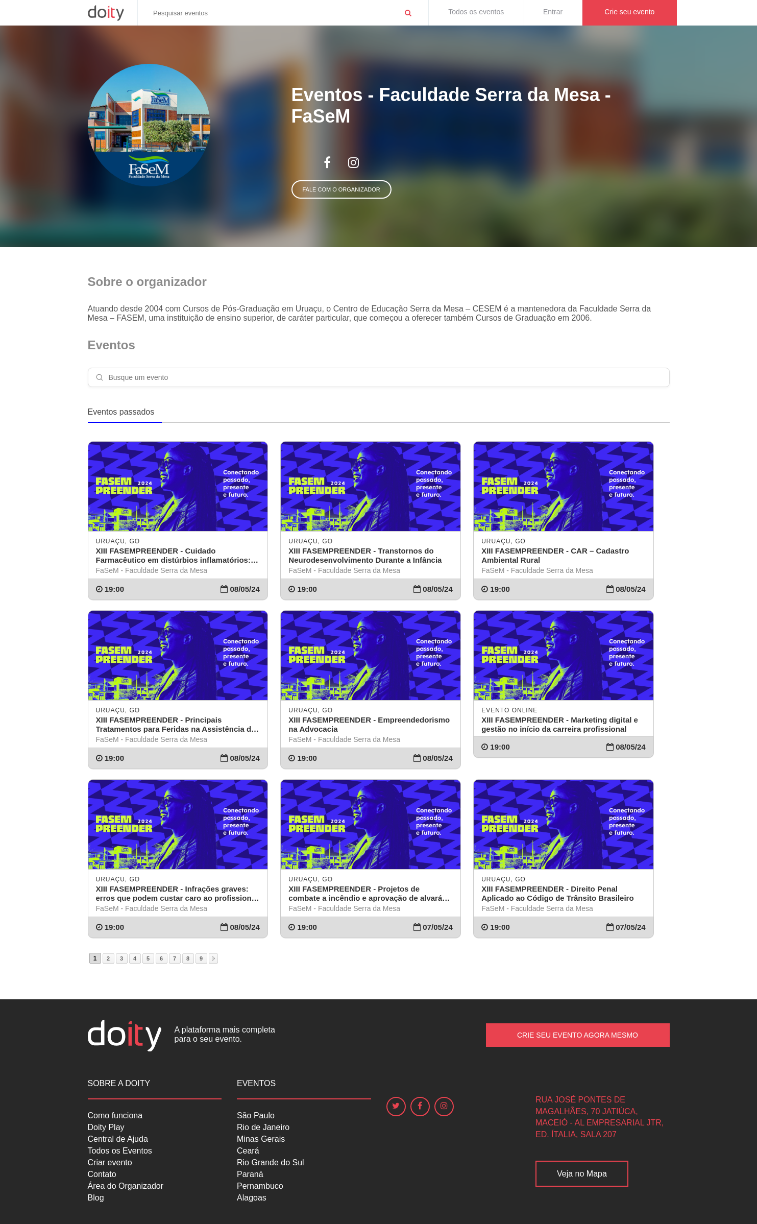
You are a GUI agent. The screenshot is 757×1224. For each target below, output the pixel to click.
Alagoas (251, 1197)
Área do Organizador (126, 1186)
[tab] (125, 412)
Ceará (248, 1150)
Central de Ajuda (118, 1139)
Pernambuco (260, 1186)
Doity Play (106, 1127)
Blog (96, 1197)
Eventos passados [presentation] (121, 411)
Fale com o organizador (341, 189)
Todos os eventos (476, 12)
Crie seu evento (629, 12)
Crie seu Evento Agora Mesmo (577, 1035)
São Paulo (256, 1115)
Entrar (553, 12)
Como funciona (115, 1115)
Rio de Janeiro (263, 1127)
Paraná (250, 1174)
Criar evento (110, 1162)
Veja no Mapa (582, 1173)
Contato (102, 1174)
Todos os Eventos (120, 1150)
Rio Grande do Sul (270, 1162)
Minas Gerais (261, 1139)
